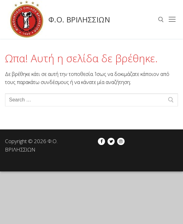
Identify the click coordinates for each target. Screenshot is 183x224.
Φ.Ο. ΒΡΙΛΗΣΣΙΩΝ (79, 19)
